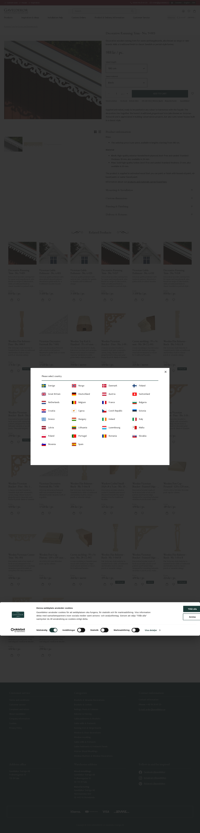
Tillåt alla (176, 806)
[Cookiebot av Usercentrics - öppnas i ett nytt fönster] (18, 828)
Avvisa (176, 814)
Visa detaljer (151, 827)
